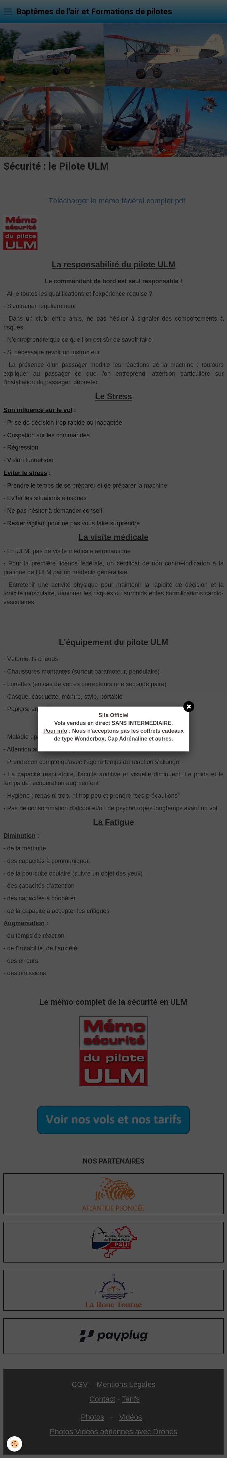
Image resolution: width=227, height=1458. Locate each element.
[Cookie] (14, 1444)
